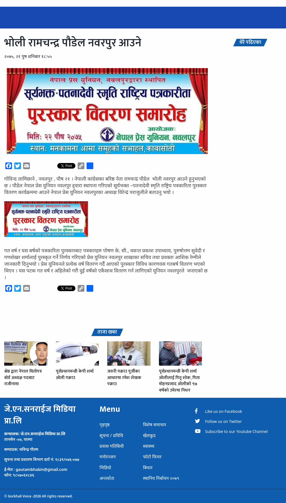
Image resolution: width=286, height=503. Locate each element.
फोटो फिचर (152, 457)
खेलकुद (149, 435)
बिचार (147, 467)
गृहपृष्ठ (104, 424)
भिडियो (105, 467)
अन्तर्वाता (106, 478)
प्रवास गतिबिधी (111, 446)
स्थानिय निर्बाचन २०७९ (161, 478)
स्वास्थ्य (148, 446)
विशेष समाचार (154, 424)
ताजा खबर (107, 332)
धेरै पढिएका (250, 42)
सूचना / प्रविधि (111, 435)
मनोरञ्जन (107, 457)
